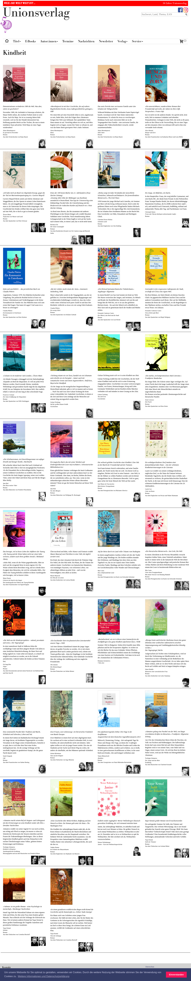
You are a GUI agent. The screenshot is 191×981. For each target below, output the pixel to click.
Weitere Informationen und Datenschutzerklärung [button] (43, 976)
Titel (17, 41)
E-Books (30, 41)
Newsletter (106, 41)
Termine (68, 41)
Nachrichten (86, 41)
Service (137, 41)
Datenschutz (150, 967)
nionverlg (36, 19)
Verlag (122, 41)
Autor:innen (49, 41)
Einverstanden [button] (176, 974)
